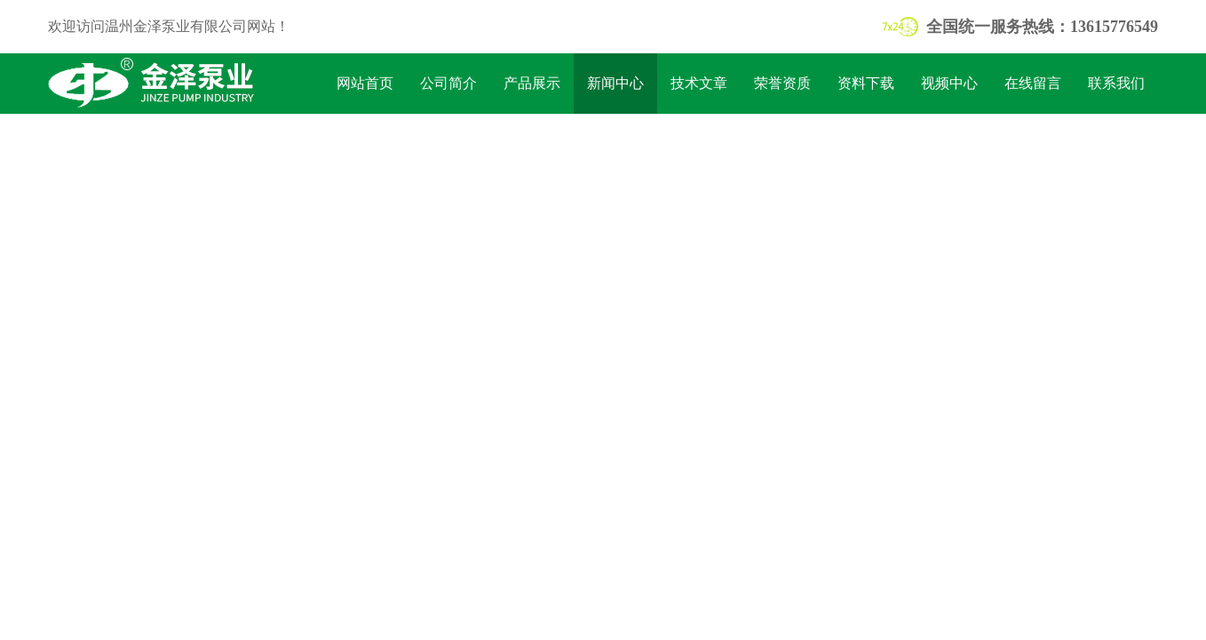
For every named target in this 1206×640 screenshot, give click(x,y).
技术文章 (698, 83)
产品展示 (532, 83)
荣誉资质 (782, 83)
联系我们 (1116, 83)
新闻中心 (615, 83)
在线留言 (1032, 83)
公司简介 (448, 83)
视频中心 (949, 83)
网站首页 (365, 83)
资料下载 (865, 83)
